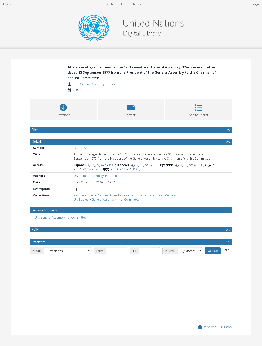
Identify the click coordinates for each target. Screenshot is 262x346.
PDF (111, 165)
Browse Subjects (45, 210)
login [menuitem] (256, 4)
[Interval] (190, 250)
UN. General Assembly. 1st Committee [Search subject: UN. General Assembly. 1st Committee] (61, 217)
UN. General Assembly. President (96, 84)
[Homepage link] (131, 27)
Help (123, 4)
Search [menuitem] (108, 4)
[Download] (63, 109)
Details (37, 141)
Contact (153, 4)
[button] (131, 109)
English (7, 4)
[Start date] (116, 250)
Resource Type (84, 195)
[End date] (149, 250)
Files (35, 129)
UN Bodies (81, 200)
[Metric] (67, 250)
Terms (137, 4)
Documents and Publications (116, 195)
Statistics (39, 242)
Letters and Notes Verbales (158, 195)
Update (213, 251)
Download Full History (215, 327)
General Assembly (104, 200)
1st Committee (129, 200)
